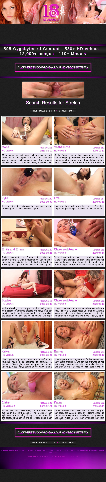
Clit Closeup (53, 453)
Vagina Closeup (68, 450)
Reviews (72, 472)
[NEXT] (64, 111)
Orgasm (30, 450)
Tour (16, 29)
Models (88, 29)
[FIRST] (34, 111)
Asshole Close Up (96, 450)
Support (95, 472)
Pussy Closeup (41, 450)
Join (73, 39)
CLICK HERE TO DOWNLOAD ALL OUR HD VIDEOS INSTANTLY (53, 67)
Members (20, 39)
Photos (19, 472)
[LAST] (71, 111)
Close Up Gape (54, 450)
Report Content (7, 450)
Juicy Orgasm (82, 450)
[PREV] (41, 111)
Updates (51, 29)
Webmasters (20, 450)
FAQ (49, 472)
